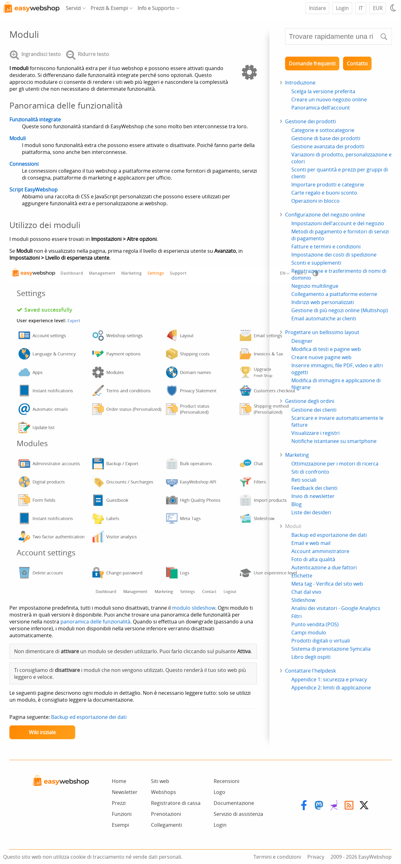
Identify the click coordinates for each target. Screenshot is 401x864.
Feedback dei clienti (314, 488)
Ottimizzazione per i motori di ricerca (334, 463)
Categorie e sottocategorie (322, 130)
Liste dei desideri (311, 512)
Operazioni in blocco (315, 200)
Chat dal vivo (306, 591)
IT (361, 8)
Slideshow (303, 600)
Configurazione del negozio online (325, 214)
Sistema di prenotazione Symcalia (331, 648)
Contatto (357, 63)
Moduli (17, 138)
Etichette (301, 575)
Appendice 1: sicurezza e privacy (329, 679)
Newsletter (125, 792)
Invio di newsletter (313, 496)
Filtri (296, 616)
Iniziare (317, 8)
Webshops (163, 792)
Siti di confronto (310, 471)
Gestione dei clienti (313, 409)
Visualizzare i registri (315, 432)
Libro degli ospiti (311, 656)
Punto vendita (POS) (315, 624)
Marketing (297, 454)
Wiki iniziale (42, 732)
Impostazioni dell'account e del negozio (337, 223)
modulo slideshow (193, 607)
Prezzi (119, 803)
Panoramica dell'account (320, 107)
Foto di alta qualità (313, 559)
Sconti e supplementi (316, 262)
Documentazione (234, 803)
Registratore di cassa (175, 803)
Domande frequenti (312, 63)
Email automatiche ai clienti (323, 318)
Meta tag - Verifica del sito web (327, 583)
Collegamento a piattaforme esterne (334, 294)
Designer (302, 341)
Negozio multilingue (314, 285)
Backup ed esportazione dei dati (89, 717)
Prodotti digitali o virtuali (320, 640)
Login (342, 8)
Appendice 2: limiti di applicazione (331, 687)
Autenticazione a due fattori (324, 567)
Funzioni (122, 814)
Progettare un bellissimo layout (322, 332)
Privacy (315, 856)
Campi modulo (308, 632)
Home (119, 781)
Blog (296, 504)
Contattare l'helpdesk (310, 670)
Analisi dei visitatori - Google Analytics (335, 608)
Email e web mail (311, 543)
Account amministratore (320, 551)
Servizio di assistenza (238, 814)
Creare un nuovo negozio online (329, 99)
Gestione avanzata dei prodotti (327, 146)
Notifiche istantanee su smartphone (334, 441)
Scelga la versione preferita (323, 91)
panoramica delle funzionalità (95, 621)
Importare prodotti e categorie (327, 184)
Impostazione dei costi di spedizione (334, 254)
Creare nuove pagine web (321, 357)
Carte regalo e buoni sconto (324, 192)
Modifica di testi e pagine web (326, 349)
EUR (378, 8)
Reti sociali (303, 479)
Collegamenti (166, 824)
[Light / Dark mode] (394, 7)
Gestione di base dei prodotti (325, 138)
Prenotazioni (166, 814)
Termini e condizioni (277, 856)
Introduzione (300, 82)
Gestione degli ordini (309, 401)
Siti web (160, 781)
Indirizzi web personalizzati (322, 302)
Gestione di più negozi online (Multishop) (339, 310)
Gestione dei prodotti (310, 121)
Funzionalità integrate (35, 119)
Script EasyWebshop (33, 189)
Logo (219, 792)
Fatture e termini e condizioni (326, 246)
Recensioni (226, 781)
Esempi (120, 824)
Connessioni (24, 163)
